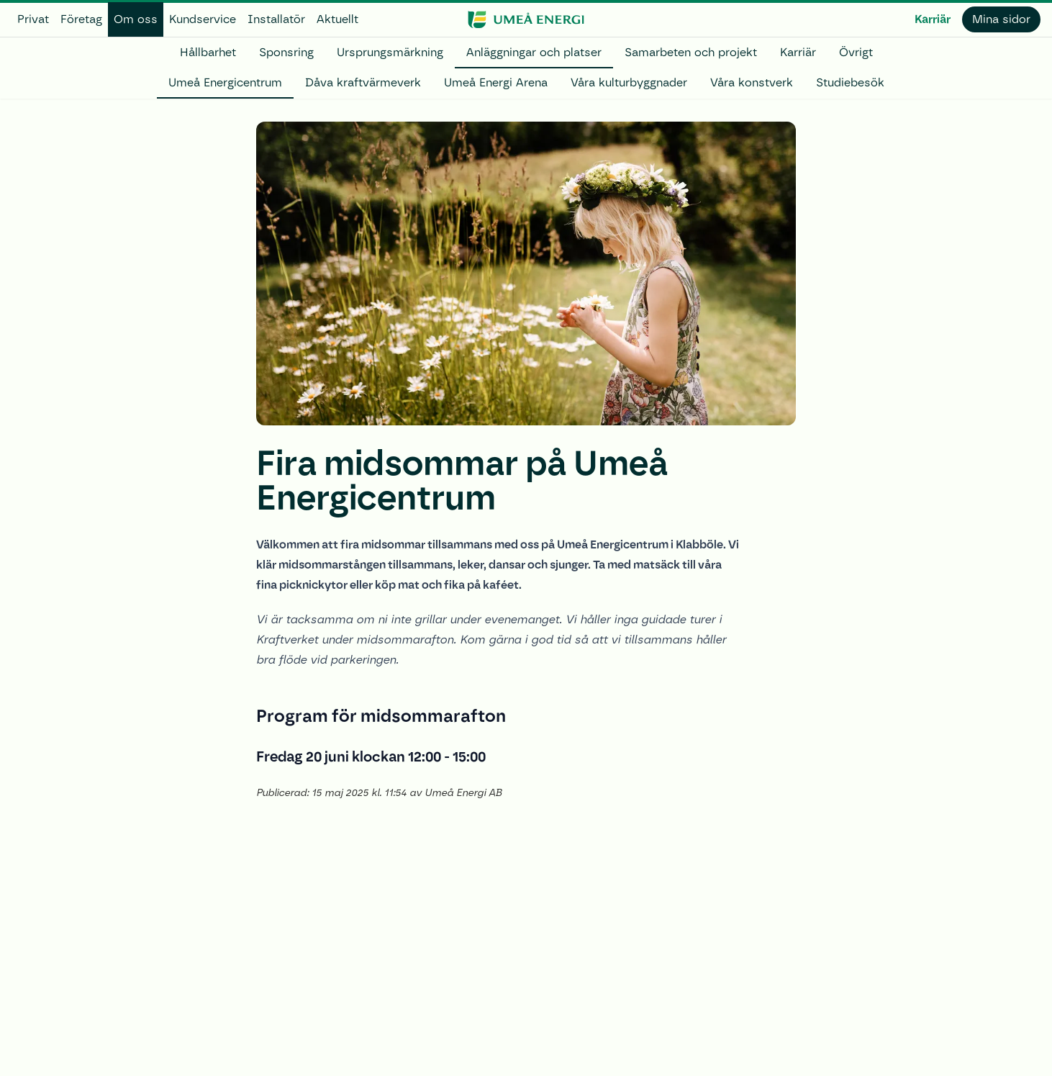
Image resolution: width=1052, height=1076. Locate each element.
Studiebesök (850, 82)
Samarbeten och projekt (691, 52)
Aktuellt (337, 19)
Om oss (136, 19)
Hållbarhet (208, 52)
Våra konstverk (751, 82)
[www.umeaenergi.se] (526, 19)
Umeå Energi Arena (496, 82)
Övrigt (856, 52)
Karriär (933, 19)
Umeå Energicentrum (225, 82)
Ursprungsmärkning (390, 52)
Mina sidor (1001, 19)
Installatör (276, 19)
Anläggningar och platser (534, 52)
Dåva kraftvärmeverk (363, 82)
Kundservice (202, 19)
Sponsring (286, 52)
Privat (33, 19)
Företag (81, 19)
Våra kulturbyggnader (629, 82)
